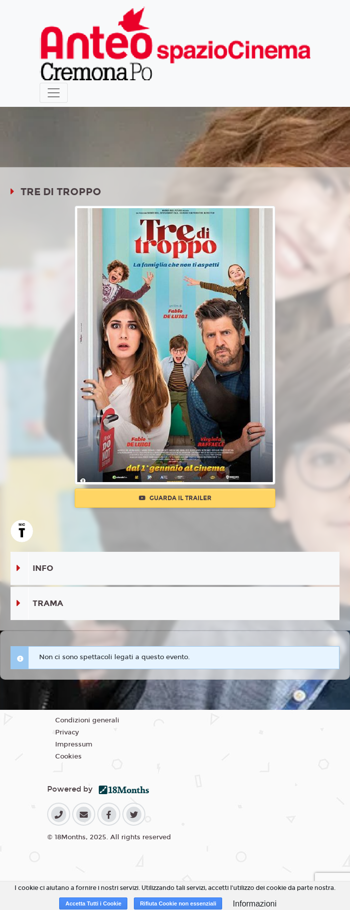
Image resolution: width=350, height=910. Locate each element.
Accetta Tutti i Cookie (93, 903)
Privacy (67, 732)
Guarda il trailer (175, 498)
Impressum (73, 744)
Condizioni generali (87, 720)
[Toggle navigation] (54, 93)
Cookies (68, 756)
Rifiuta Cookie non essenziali (178, 903)
